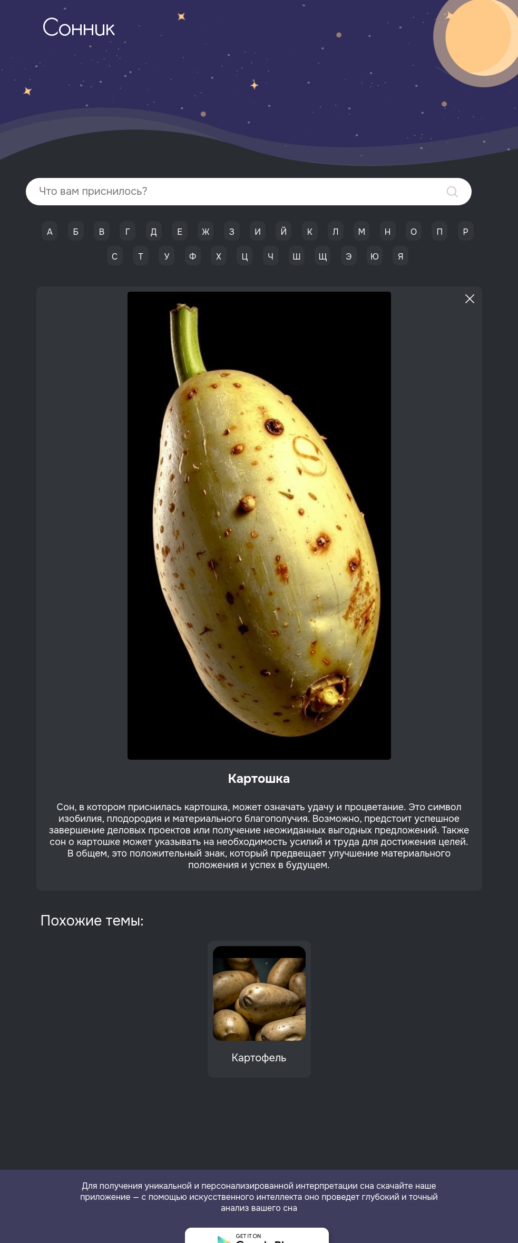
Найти (452, 192)
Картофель (259, 1058)
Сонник (78, 29)
